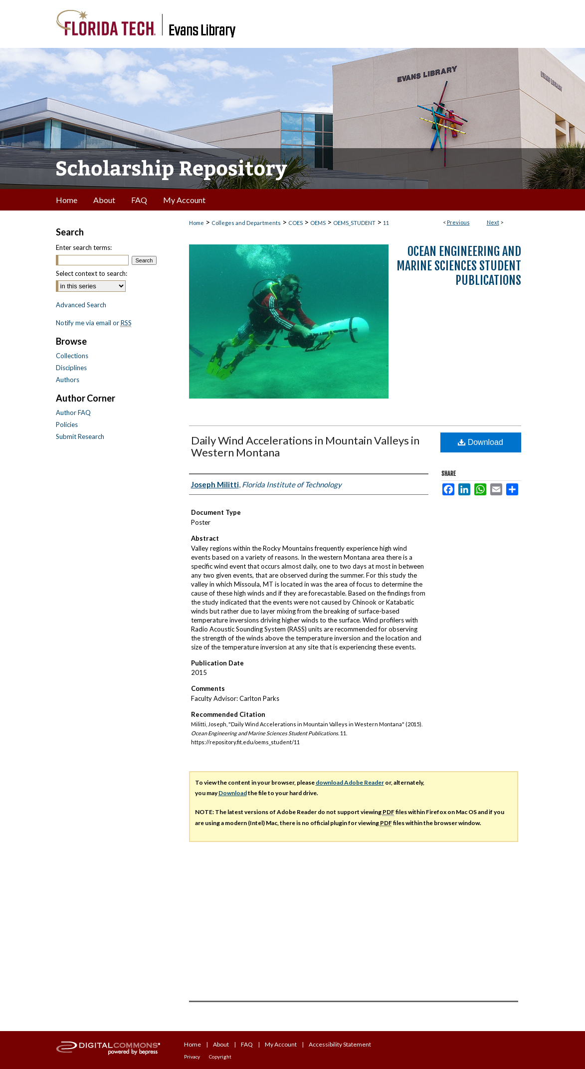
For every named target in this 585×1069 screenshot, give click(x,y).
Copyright (220, 1057)
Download (480, 442)
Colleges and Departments (246, 222)
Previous (458, 222)
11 (386, 222)
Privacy (192, 1057)
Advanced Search (81, 305)
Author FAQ (73, 413)
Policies (67, 424)
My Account (281, 1044)
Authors (67, 380)
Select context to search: (91, 273)
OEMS (318, 222)
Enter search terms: (84, 247)
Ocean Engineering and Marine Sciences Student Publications (458, 266)
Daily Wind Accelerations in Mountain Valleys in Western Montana (305, 446)
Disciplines (71, 368)
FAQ (247, 1044)
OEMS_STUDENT (354, 222)
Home (196, 222)
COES (295, 222)
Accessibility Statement (340, 1044)
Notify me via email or (94, 323)
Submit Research (80, 436)
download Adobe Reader (350, 782)
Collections (72, 356)
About (221, 1044)
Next (493, 222)
